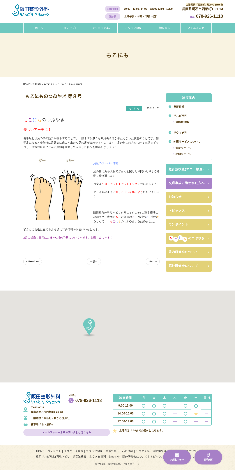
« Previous (32, 261)
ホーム (39, 27)
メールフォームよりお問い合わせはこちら (66, 432)
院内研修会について (183, 252)
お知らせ (175, 197)
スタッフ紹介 (133, 27)
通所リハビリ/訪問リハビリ (53, 456)
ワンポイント (178, 224)
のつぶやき (187, 238)
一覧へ (94, 261)
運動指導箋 (182, 122)
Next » (153, 261)
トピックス (177, 210)
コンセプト (70, 27)
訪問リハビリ (184, 154)
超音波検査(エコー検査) (186, 169)
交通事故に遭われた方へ (187, 183)
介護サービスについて (187, 141)
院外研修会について (183, 266)
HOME (40, 451)
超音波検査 (79, 456)
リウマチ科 (180, 132)
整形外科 (179, 106)
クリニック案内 (102, 27)
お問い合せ (177, 459)
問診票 (208, 459)
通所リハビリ (184, 148)
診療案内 (164, 27)
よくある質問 (196, 27)
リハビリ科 (180, 115)
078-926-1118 (209, 16)
